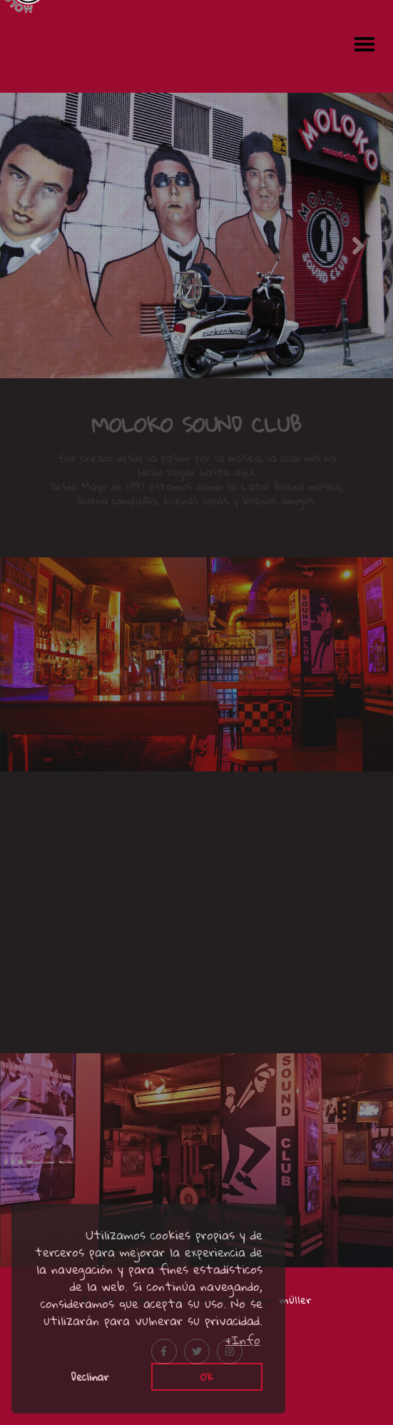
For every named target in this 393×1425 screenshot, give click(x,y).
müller (296, 1299)
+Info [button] (242, 1340)
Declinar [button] (90, 1376)
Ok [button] (206, 1376)
